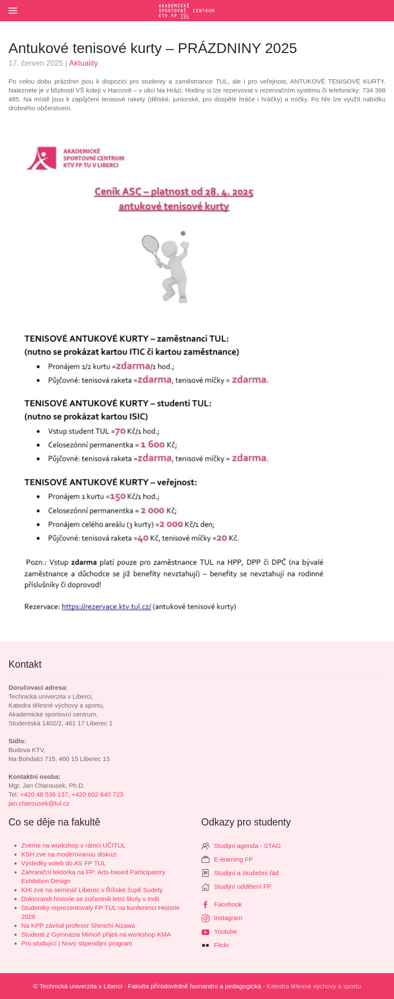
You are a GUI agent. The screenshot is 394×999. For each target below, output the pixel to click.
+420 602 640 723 (97, 794)
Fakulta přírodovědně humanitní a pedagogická (194, 986)
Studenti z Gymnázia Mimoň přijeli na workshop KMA (96, 934)
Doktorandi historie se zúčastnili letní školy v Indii (90, 898)
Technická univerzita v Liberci (80, 986)
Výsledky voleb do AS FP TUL (63, 863)
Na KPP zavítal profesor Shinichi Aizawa (78, 925)
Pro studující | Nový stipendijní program (76, 943)
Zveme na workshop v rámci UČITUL (73, 845)
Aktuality (83, 63)
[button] (12, 10)
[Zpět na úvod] (197, 10)
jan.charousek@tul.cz (39, 803)
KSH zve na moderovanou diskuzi (69, 854)
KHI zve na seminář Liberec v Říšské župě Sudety (92, 889)
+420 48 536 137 (44, 794)
